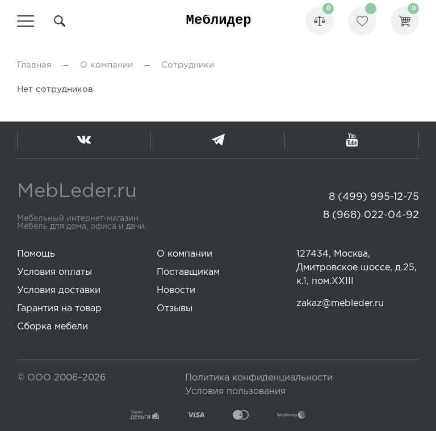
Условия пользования (235, 391)
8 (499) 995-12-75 (374, 197)
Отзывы (174, 308)
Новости (176, 290)
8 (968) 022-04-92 (371, 215)
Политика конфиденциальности (259, 378)
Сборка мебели (52, 327)
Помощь (36, 254)
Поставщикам (188, 272)
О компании (106, 65)
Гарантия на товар (59, 308)
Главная (34, 65)
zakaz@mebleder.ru (340, 303)
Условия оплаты (54, 272)
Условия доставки (58, 290)
